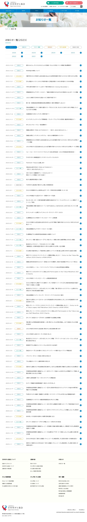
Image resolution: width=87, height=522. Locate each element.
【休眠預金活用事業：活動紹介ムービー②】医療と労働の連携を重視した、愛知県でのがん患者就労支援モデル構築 (52, 427)
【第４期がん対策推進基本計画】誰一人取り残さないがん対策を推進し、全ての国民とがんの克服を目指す (52, 323)
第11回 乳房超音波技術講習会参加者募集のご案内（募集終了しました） (45, 103)
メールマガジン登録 (63, 6)
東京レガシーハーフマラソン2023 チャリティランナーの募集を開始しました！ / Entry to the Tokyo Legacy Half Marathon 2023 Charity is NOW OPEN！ (52, 306)
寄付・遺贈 (77, 10)
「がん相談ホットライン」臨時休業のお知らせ (38, 361)
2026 (14, 52)
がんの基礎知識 (50, 10)
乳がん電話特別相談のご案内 (34, 179)
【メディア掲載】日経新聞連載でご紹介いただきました (40, 382)
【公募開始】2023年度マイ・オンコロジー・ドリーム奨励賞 (41, 217)
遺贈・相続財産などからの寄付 (66, 485)
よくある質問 (44, 6)
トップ (6, 28)
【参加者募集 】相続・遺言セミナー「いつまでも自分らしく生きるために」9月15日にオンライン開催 (52, 206)
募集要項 (50, 47)
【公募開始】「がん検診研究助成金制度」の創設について (41, 234)
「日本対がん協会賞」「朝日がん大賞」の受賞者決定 (39, 184)
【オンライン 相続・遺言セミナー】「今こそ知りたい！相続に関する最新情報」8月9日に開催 (50, 239)
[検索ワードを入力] (75, 6)
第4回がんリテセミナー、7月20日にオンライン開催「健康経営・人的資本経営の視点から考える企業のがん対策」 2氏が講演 (45, 245)
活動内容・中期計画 (6, 468)
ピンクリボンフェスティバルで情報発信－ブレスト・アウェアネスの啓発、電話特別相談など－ (51, 119)
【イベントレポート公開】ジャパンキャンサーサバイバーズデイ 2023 (45, 212)
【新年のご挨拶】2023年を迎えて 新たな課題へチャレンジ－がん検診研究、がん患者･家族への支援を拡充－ (52, 443)
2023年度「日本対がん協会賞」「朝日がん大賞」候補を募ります (43, 328)
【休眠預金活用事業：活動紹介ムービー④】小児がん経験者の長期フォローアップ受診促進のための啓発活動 (52, 404)
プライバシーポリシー (71, 509)
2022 (14, 56)
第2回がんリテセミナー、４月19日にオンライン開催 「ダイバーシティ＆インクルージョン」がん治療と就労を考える (52, 339)
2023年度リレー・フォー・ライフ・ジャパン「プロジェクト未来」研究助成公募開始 (47, 267)
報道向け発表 (76, 47)
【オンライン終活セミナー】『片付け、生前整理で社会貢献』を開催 (43, 317)
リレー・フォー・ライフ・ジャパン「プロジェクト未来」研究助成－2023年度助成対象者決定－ (50, 152)
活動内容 (23, 10)
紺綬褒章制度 (62, 493)
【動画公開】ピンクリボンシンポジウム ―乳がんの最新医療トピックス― (45, 135)
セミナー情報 (37, 47)
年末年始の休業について (33, 70)
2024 (53, 52)
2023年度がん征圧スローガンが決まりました (39, 333)
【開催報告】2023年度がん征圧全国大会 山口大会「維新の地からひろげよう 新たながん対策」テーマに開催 (52, 141)
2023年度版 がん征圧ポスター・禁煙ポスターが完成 (40, 195)
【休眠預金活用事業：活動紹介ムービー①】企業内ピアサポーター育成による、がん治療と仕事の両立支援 (53, 432)
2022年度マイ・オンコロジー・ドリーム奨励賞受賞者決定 (41, 278)
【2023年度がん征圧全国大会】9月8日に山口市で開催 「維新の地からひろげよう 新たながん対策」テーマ (52, 223)
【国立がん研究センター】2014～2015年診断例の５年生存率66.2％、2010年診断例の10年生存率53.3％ (52, 300)
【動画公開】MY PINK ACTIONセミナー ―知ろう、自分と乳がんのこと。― (47, 130)
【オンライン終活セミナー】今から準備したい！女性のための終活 (43, 421)
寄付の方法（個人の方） (64, 480)
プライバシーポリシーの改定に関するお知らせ (38, 355)
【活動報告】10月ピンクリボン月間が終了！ (38, 114)
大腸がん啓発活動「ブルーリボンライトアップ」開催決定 (41, 377)
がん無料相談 (55, 2)
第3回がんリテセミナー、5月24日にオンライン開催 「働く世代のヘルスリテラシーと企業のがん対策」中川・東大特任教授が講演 (52, 289)
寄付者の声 (61, 495)
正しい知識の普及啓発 (35, 470)
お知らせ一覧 (62, 463)
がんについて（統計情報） (8, 480)
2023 (73, 52)
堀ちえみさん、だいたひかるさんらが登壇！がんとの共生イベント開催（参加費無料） (48, 65)
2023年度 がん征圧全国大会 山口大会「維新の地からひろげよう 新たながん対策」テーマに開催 (52, 146)
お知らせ (36, 10)
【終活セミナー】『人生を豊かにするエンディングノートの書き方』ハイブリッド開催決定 (49, 350)
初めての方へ (33, 463)
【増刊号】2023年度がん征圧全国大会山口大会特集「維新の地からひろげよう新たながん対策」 (52, 76)
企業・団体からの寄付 (64, 483)
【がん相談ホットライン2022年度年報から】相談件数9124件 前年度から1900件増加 (50, 81)
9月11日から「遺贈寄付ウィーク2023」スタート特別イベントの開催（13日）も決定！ (39, 174)
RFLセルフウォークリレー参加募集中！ (36, 124)
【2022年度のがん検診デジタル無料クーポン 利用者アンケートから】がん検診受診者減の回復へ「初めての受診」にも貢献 (52, 283)
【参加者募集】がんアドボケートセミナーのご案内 (39, 228)
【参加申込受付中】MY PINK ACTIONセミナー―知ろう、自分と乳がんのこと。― (39, 168)
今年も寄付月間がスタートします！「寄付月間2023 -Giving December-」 (47, 86)
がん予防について (34, 480)
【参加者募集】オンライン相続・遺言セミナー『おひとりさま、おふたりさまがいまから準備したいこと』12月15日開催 (52, 108)
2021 (34, 56)
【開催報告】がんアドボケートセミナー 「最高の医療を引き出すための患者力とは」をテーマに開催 (52, 92)
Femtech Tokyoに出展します (35, 162)
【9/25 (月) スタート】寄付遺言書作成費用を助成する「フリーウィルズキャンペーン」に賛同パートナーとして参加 (52, 201)
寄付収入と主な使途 (63, 488)
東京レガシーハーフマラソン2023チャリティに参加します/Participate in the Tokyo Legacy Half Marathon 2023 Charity (53, 311)
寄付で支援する (74, 2)
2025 (34, 52)
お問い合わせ (52, 6)
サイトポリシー (82, 509)
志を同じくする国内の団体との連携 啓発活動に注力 (40, 416)
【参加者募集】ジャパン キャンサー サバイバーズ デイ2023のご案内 (44, 294)
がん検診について (34, 483)
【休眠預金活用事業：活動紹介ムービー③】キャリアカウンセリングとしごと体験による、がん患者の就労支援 (52, 410)
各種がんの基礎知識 (7, 483)
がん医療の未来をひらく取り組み (10, 485)
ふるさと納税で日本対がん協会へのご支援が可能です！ (41, 97)
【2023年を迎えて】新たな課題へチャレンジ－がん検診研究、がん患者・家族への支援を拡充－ (52, 438)
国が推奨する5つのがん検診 (37, 485)
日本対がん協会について (10, 10)
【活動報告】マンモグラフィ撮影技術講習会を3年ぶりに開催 (42, 399)
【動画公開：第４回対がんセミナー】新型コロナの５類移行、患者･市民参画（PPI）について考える (52, 261)
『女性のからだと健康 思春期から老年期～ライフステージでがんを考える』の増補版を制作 (50, 394)
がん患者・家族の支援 (35, 468)
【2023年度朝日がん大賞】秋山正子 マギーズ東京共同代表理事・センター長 (47, 190)
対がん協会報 (63, 47)
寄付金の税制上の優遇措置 (65, 490)
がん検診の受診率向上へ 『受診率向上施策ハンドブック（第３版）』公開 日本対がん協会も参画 (51, 250)
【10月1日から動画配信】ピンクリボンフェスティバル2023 (42, 157)
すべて (11, 47)
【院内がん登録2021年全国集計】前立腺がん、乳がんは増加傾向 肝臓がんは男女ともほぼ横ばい (52, 366)
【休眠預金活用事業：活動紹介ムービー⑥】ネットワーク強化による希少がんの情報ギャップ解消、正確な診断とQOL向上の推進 (52, 372)
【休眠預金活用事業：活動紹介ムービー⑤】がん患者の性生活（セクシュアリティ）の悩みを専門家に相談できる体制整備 (53, 388)
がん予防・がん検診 (63, 10)
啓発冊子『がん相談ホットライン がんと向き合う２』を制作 (41, 344)
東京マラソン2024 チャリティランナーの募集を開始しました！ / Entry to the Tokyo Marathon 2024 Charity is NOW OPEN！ (52, 256)
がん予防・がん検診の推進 (36, 465)
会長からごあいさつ (7, 463)
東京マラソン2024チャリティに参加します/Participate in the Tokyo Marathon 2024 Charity (53, 272)
